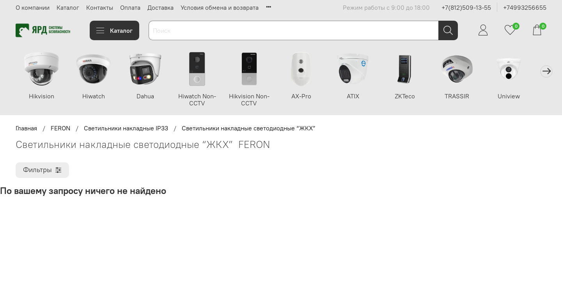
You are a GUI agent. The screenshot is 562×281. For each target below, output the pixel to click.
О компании (33, 7)
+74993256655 (524, 7)
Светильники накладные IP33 (126, 129)
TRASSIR (466, 96)
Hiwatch (95, 96)
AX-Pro (307, 96)
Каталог (68, 7)
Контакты (99, 7)
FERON (60, 129)
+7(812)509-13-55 (466, 7)
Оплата (130, 7)
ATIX (361, 96)
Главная (26, 129)
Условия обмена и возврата (220, 7)
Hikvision (42, 96)
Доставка (160, 7)
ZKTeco (414, 96)
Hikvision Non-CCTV (254, 99)
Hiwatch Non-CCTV (201, 99)
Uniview (520, 96)
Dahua (148, 96)
